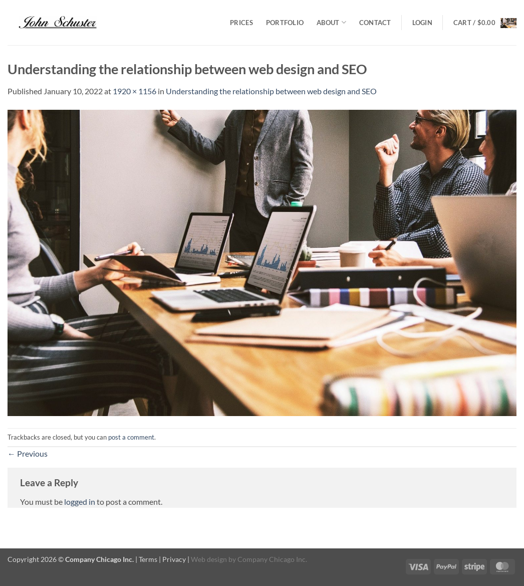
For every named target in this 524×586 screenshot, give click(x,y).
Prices (241, 23)
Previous (28, 453)
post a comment (131, 437)
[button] (422, 23)
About (331, 22)
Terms (148, 559)
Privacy (174, 559)
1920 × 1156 (134, 91)
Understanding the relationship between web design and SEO (271, 91)
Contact (375, 23)
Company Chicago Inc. (272, 559)
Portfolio (285, 23)
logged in (79, 501)
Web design (209, 559)
